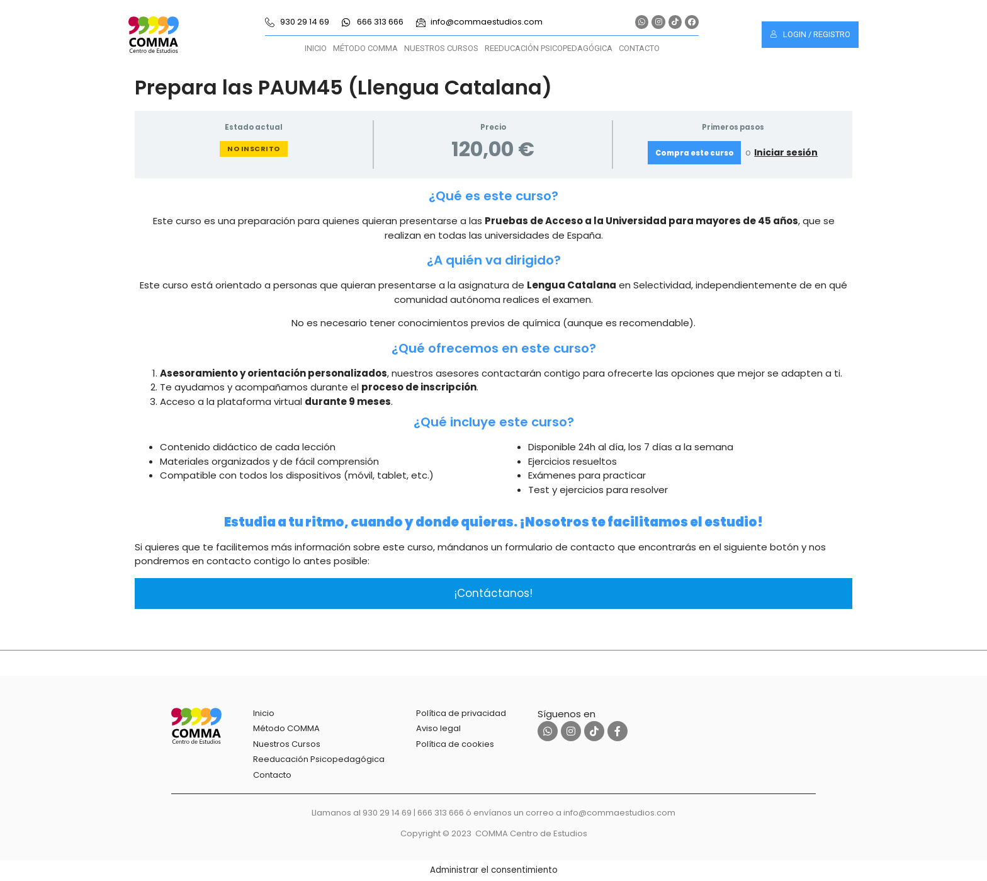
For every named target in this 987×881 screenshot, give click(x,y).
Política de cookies (455, 744)
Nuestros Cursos (441, 48)
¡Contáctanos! (493, 593)
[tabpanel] (493, 398)
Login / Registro (810, 34)
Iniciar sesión (786, 153)
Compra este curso (694, 153)
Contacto (639, 48)
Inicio (316, 48)
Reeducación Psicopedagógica (548, 48)
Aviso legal (438, 728)
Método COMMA (365, 48)
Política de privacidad (461, 713)
